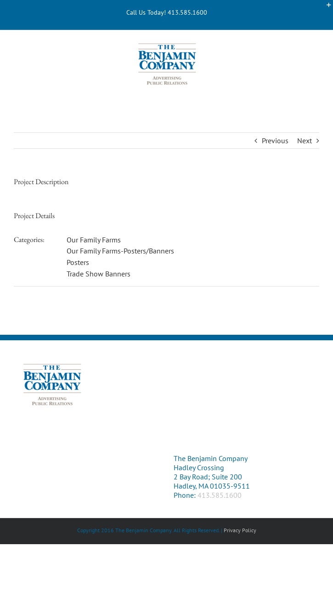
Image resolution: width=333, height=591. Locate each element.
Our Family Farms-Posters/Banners (120, 250)
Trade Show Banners (98, 273)
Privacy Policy (240, 530)
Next (304, 140)
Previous (275, 140)
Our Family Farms (94, 239)
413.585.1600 (220, 495)
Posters (78, 262)
